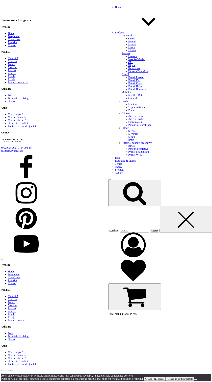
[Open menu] (109, 179)
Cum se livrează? (17, 117)
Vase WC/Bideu (136, 59)
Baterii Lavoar (136, 77)
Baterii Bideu (135, 86)
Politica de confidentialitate (180, 379)
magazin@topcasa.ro (12, 150)
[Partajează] (9, 370)
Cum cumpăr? (15, 114)
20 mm (132, 50)
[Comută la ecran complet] (6, 370)
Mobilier (126, 92)
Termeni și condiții (18, 123)
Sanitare (126, 53)
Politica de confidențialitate (22, 126)
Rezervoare (134, 68)
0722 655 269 (8, 147)
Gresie (131, 38)
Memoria (133, 133)
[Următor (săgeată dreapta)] (6, 373)
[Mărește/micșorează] (2, 370)
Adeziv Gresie (136, 116)
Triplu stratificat (137, 107)
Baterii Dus (134, 80)
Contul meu (14, 39)
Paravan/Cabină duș (139, 71)
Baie (10, 95)
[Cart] (134, 296)
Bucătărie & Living (18, 98)
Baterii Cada (135, 83)
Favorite (12, 42)
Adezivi (126, 113)
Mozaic (132, 44)
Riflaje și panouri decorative (137, 142)
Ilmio (131, 139)
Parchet (126, 101)
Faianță (132, 41)
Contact (12, 45)
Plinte (131, 110)
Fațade (125, 128)
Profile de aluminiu (138, 151)
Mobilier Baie (135, 95)
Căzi (130, 62)
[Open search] (134, 193)
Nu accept (159, 379)
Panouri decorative (138, 148)
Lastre (131, 47)
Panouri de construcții (140, 125)
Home (11, 33)
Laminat (132, 104)
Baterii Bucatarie (137, 89)
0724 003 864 (25, 147)
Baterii (125, 74)
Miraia (131, 136)
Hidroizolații (135, 122)
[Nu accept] (195, 379)
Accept (148, 379)
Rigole (131, 65)
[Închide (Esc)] (12, 370)
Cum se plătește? (17, 120)
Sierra (131, 130)
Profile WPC (135, 154)
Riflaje (132, 145)
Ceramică (127, 35)
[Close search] (186, 219)
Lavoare (132, 56)
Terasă (11, 101)
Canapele (133, 98)
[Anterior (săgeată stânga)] (2, 373)
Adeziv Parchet (136, 119)
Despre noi (14, 36)
